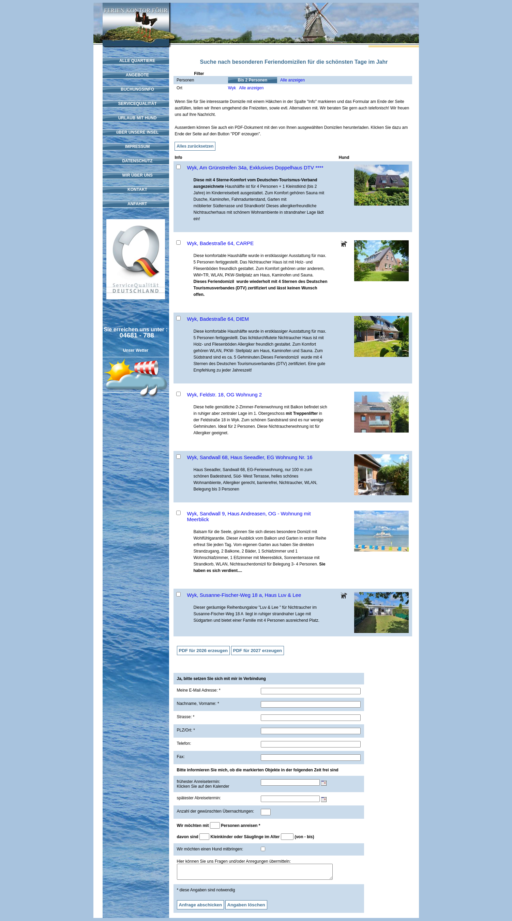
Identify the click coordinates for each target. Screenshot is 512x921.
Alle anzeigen (292, 80)
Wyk (232, 88)
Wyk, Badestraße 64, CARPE (220, 243)
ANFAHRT (135, 203)
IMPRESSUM (136, 146)
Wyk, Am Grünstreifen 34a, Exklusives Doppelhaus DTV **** (255, 167)
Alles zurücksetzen (195, 146)
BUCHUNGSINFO (135, 89)
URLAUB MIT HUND (136, 118)
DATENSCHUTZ (135, 160)
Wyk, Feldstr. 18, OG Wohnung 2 (224, 394)
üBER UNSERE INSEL (136, 132)
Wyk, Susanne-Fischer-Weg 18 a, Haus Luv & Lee (244, 595)
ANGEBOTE (135, 75)
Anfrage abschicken (200, 907)
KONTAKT (135, 189)
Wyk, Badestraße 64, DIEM (218, 319)
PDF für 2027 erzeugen (257, 650)
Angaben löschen (246, 907)
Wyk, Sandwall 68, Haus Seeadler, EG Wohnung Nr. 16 (250, 457)
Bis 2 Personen (252, 80)
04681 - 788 (137, 335)
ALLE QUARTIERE (135, 60)
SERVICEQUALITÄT (135, 103)
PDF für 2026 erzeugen (203, 650)
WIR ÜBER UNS (135, 175)
